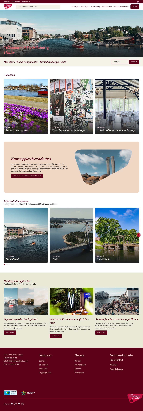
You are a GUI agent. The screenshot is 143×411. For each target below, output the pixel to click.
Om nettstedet (80, 365)
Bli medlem (43, 365)
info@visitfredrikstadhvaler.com (16, 361)
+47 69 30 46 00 (10, 358)
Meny (135, 7)
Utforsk (134, 62)
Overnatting (95, 7)
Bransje (42, 361)
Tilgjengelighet (15, 1)
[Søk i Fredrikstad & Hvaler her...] (38, 7)
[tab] (4, 264)
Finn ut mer (10, 332)
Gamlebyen (116, 369)
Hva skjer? (85, 7)
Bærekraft (6, 1)
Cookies (78, 369)
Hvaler (113, 364)
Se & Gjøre (75, 7)
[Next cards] (139, 235)
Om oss (78, 361)
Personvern (79, 373)
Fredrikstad (116, 359)
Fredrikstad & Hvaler (121, 355)
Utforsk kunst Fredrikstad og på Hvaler (27, 176)
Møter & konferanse (121, 7)
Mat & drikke (107, 7)
